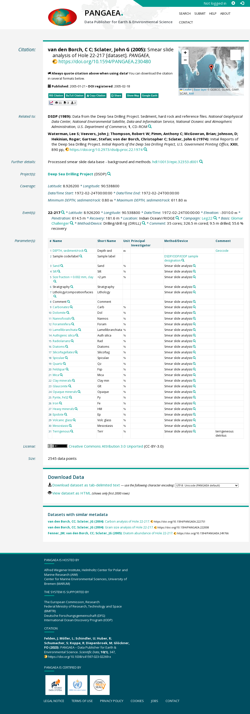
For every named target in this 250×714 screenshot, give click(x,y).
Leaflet (185, 89)
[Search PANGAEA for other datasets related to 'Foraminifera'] (72, 324)
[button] (211, 68)
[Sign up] (233, 3)
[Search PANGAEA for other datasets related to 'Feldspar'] (67, 369)
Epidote (58, 414)
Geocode (222, 251)
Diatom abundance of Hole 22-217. (110, 533)
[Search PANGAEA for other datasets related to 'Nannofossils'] (73, 318)
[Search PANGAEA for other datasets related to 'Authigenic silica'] (76, 335)
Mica (56, 375)
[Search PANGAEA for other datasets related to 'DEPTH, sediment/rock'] (85, 250)
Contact (186, 22)
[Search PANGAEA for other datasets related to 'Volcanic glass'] (74, 420)
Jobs (154, 701)
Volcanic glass (62, 420)
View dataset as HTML (71, 493)
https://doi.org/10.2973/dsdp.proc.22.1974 (106, 149)
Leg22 (207, 218)
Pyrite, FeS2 (60, 397)
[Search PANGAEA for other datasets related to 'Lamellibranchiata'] (79, 329)
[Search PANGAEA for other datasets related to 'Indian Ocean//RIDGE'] (177, 218)
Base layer (200, 89)
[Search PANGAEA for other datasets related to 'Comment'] (68, 301)
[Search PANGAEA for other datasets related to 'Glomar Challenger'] (71, 223)
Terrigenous (61, 431)
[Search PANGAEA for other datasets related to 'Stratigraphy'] (71, 286)
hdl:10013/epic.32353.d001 (175, 161)
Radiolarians (61, 341)
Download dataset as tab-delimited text (86, 485)
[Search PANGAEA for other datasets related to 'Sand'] (61, 265)
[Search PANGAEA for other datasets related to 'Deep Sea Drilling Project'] (109, 174)
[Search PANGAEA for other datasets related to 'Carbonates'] (71, 306)
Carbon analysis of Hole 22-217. (99, 521)
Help (213, 13)
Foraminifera (62, 324)
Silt (55, 271)
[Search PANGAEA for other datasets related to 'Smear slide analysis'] (194, 265)
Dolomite (59, 313)
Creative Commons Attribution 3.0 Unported (106, 446)
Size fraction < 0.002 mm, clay (73, 277)
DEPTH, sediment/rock (68, 251)
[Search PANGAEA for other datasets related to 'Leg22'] (215, 218)
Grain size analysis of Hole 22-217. (101, 527)
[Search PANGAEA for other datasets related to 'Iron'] (60, 403)
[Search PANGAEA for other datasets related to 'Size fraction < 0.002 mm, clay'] (54, 281)
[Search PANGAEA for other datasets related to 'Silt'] (58, 271)
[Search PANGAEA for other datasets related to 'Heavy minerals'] (76, 408)
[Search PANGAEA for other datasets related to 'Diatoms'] (66, 346)
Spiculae (58, 358)
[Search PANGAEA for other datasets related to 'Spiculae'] (66, 357)
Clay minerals (62, 380)
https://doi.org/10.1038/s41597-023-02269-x (79, 656)
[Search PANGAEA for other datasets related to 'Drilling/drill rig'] (144, 223)
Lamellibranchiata (65, 330)
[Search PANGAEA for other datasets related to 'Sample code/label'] (80, 256)
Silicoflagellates (63, 352)
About (225, 13)
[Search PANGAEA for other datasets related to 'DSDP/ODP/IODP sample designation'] (182, 260)
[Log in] (242, 3)
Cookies (137, 701)
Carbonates (61, 307)
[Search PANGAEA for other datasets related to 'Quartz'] (64, 363)
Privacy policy (111, 701)
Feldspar (59, 369)
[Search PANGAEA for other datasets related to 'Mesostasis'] (70, 425)
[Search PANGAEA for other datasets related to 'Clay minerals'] (73, 380)
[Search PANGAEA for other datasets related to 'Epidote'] (65, 414)
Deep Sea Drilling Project (70, 173)
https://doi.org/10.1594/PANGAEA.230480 (104, 61)
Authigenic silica (64, 335)
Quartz (57, 364)
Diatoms (58, 347)
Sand (56, 266)
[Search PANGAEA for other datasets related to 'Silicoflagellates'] (76, 352)
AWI (191, 93)
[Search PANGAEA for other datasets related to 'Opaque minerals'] (79, 391)
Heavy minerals (63, 409)
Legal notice (54, 701)
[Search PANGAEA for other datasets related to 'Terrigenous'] (71, 431)
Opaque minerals (65, 392)
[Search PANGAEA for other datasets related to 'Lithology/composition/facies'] (54, 296)
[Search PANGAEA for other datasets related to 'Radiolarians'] (72, 340)
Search (185, 13)
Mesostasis (60, 426)
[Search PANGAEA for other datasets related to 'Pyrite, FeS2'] (70, 397)
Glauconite (60, 386)
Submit (200, 13)
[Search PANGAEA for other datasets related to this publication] (150, 126)
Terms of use (82, 701)
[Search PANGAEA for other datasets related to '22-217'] (63, 212)
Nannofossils (62, 318)
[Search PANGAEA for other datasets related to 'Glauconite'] (69, 386)
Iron (55, 403)
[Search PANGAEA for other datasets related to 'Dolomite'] (67, 312)
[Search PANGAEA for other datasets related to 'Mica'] (61, 374)
